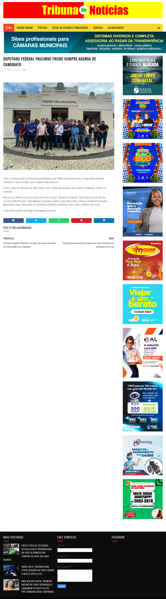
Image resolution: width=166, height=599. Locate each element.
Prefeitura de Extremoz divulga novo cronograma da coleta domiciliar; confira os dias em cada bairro (27, 552)
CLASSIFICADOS (116, 28)
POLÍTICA (42, 28)
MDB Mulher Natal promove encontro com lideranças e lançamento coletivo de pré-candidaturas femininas (38, 586)
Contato (98, 28)
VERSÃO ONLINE (25, 28)
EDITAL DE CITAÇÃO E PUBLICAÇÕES (70, 28)
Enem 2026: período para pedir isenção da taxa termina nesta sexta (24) (38, 570)
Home (9, 28)
